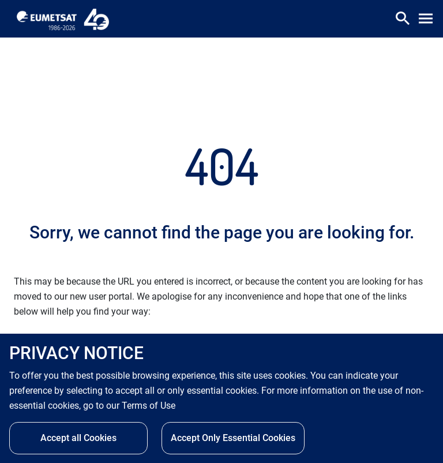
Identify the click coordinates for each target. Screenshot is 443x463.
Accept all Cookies (78, 437)
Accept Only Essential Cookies (233, 437)
